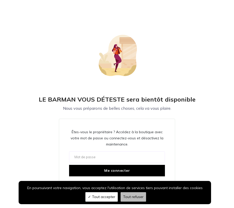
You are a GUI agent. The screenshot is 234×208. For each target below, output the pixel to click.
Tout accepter (101, 196)
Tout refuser (133, 196)
